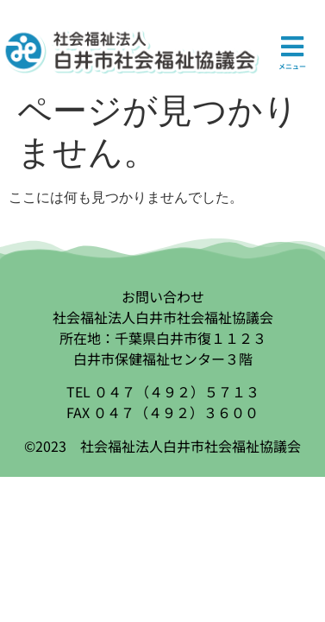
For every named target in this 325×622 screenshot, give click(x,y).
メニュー (292, 66)
